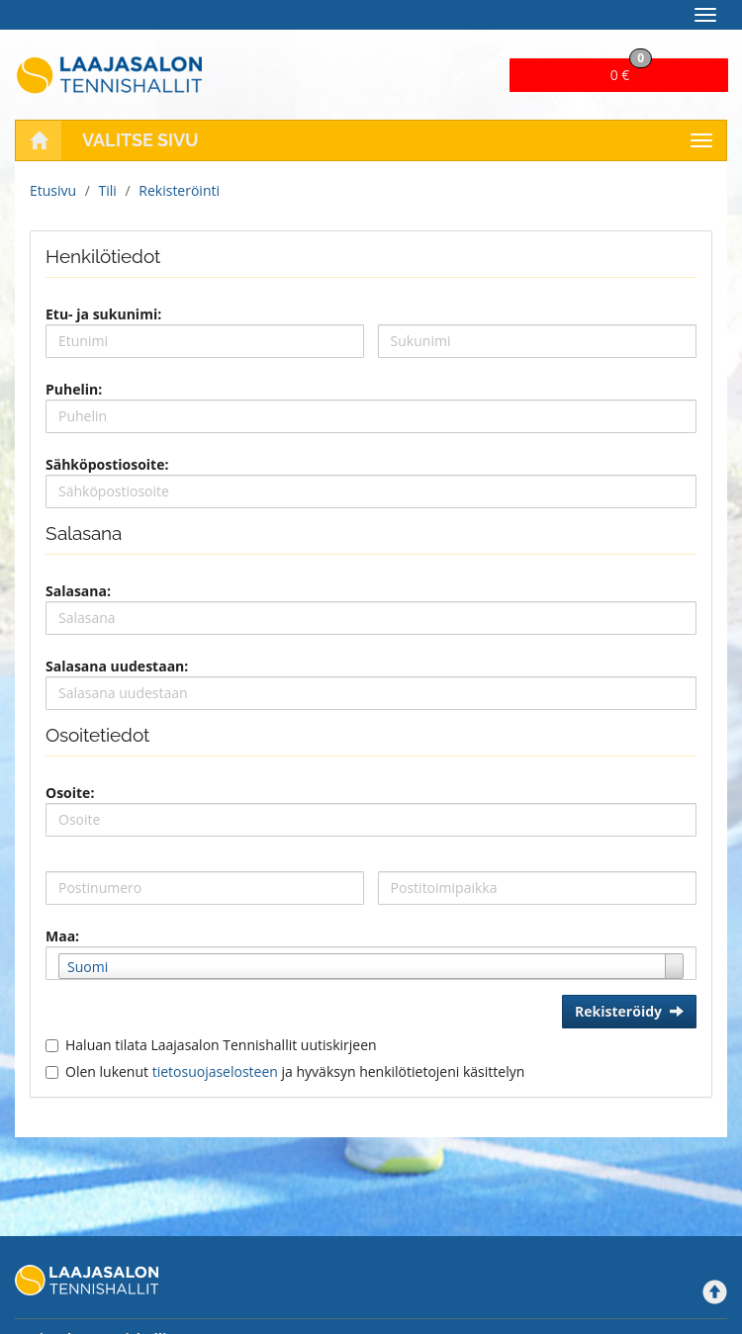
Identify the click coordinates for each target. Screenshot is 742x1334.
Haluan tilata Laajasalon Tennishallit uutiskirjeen (221, 1044)
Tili (108, 190)
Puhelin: (74, 389)
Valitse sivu (140, 140)
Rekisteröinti (179, 190)
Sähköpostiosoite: (107, 464)
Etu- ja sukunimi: (103, 314)
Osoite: (70, 792)
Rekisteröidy (629, 1011)
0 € (631, 71)
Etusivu (53, 190)
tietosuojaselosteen (215, 1071)
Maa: (62, 936)
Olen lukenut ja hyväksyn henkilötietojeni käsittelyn (294, 1071)
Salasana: (78, 590)
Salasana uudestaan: (117, 666)
